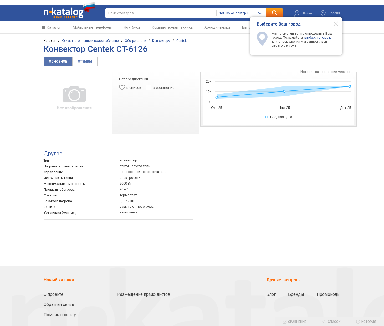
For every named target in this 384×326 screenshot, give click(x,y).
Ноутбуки (132, 27)
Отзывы (85, 61)
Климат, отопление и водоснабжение (90, 41)
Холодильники (217, 27)
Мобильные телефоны (92, 27)
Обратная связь (59, 304)
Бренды (296, 294)
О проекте (53, 294)
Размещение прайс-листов (143, 294)
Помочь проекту (60, 314)
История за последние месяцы (325, 72)
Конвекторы (161, 41)
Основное (58, 61)
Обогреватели (135, 41)
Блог (271, 294)
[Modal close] (333, 23)
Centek (181, 41)
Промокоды (329, 294)
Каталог (54, 27)
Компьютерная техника (172, 27)
